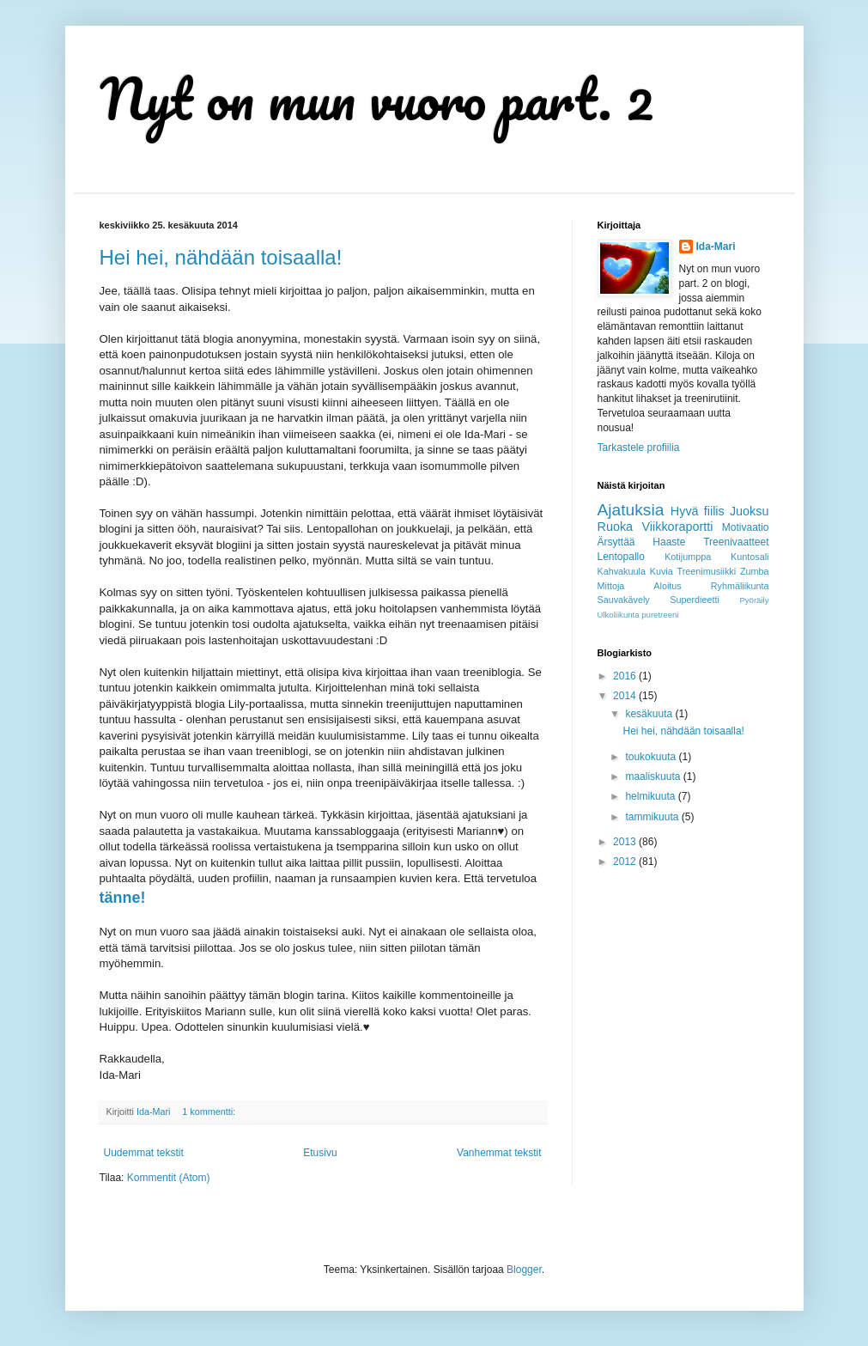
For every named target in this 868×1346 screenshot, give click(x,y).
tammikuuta (653, 817)
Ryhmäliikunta (740, 586)
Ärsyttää (616, 542)
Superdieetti (694, 599)
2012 (626, 862)
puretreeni (659, 614)
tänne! (123, 897)
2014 (626, 696)
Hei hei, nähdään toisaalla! (221, 257)
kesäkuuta (650, 714)
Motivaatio (745, 527)
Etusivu (320, 1153)
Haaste (669, 542)
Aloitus (667, 586)
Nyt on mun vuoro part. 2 (377, 98)
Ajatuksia (631, 510)
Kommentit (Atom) (168, 1178)
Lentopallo (621, 557)
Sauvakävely (624, 599)
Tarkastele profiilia (639, 448)
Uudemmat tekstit (144, 1153)
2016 (626, 676)
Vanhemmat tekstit (499, 1153)
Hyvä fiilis (698, 511)
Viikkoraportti (677, 526)
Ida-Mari (716, 247)
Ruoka (616, 526)
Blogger (524, 1270)
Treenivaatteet (735, 542)
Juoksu (749, 511)
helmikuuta (651, 796)
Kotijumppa (688, 556)
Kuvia (661, 571)
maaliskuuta (654, 776)
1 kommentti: (210, 1111)
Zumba (754, 571)
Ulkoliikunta (619, 614)
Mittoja (611, 586)
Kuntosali (749, 556)
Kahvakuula (622, 571)
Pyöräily (753, 600)
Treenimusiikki (707, 571)
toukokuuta (651, 757)
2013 (626, 842)
